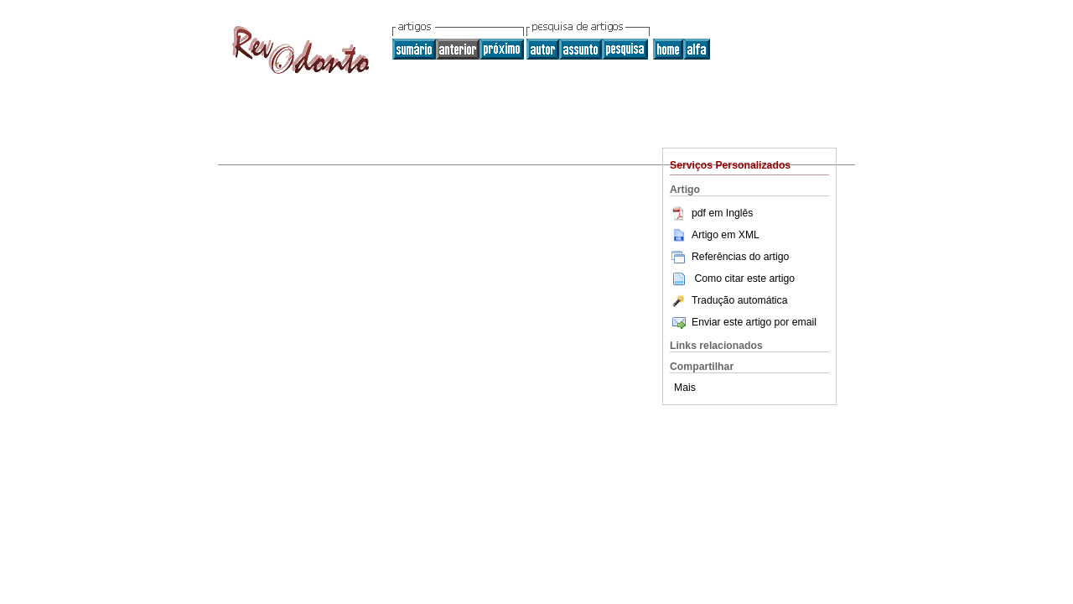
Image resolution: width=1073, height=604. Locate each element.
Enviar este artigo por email (743, 322)
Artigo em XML (714, 235)
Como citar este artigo (744, 278)
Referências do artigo (729, 257)
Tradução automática (728, 300)
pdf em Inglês (711, 213)
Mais (685, 387)
